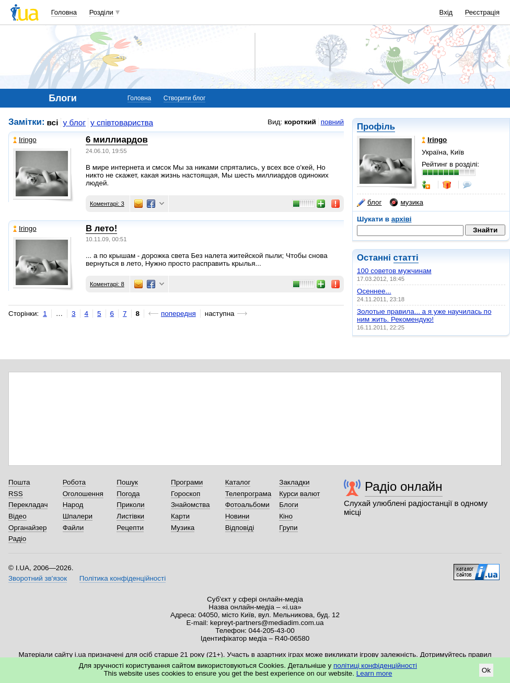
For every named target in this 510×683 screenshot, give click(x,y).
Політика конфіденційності (122, 578)
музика (406, 202)
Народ (73, 505)
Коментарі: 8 (107, 284)
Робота (74, 482)
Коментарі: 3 (107, 204)
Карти (180, 516)
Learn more (374, 673)
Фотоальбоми (247, 505)
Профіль (376, 127)
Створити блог (185, 98)
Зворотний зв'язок (37, 578)
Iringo (25, 140)
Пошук (127, 482)
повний (332, 122)
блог (369, 202)
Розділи (101, 12)
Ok (486, 670)
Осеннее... (374, 291)
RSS (15, 494)
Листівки (130, 516)
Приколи (130, 505)
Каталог (238, 482)
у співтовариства (121, 122)
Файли (73, 528)
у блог (74, 122)
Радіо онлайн (404, 486)
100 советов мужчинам (394, 271)
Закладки (294, 482)
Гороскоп (185, 494)
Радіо (17, 539)
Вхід (446, 12)
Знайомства (190, 505)
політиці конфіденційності (375, 665)
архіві (401, 219)
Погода (128, 494)
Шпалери (77, 516)
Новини (237, 516)
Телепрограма (248, 494)
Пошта (19, 482)
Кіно (286, 516)
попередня (178, 313)
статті (406, 258)
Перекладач (28, 505)
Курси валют (299, 494)
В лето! (101, 228)
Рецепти (130, 528)
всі (53, 122)
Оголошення (83, 494)
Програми (187, 482)
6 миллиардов (117, 140)
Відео (17, 516)
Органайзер (27, 528)
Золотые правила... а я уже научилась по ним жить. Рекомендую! (424, 315)
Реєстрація (482, 12)
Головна (64, 12)
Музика (182, 528)
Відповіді (239, 528)
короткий (300, 122)
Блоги (288, 505)
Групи (288, 528)
